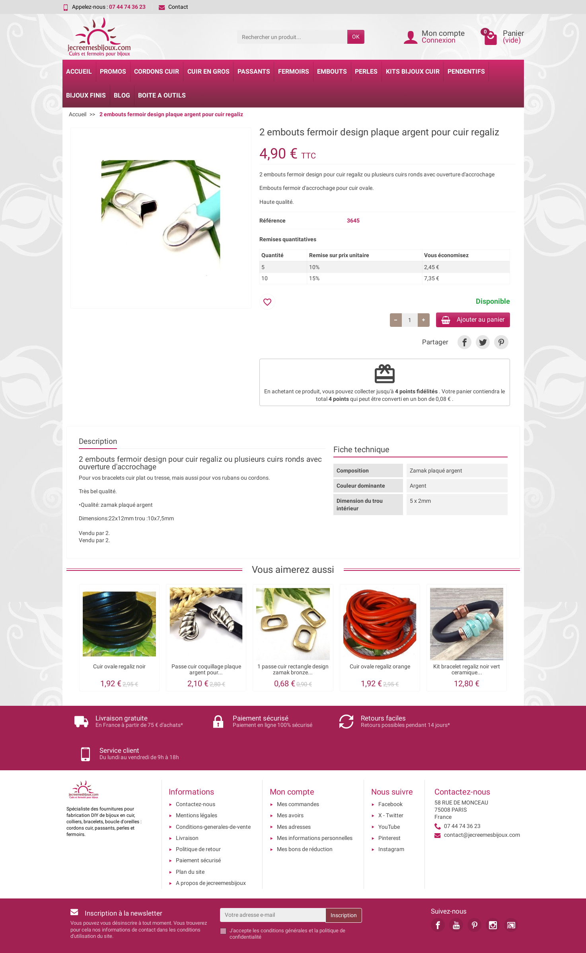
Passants (254, 71)
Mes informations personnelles (314, 813)
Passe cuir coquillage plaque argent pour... (206, 671)
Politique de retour (198, 824)
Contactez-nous (195, 779)
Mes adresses (294, 802)
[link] (464, 344)
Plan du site (190, 847)
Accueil (79, 71)
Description (98, 442)
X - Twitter (390, 790)
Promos (113, 71)
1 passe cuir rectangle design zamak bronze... (293, 671)
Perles (366, 71)
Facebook (390, 779)
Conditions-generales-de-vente (213, 802)
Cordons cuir (156, 71)
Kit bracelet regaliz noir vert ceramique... (466, 671)
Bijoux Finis (86, 95)
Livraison (187, 813)
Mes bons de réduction (305, 824)
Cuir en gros (208, 71)
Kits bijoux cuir (413, 71)
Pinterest (389, 813)
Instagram (391, 824)
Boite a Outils (162, 95)
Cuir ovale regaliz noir (119, 668)
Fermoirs (293, 71)
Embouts (332, 71)
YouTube (389, 802)
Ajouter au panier (468, 320)
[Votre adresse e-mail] (272, 890)
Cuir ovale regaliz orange (380, 668)
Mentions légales (196, 790)
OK (356, 36)
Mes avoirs (290, 790)
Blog (122, 95)
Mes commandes (298, 779)
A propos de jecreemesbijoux (211, 858)
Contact (173, 7)
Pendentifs (466, 71)
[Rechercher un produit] (292, 36)
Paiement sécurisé (198, 835)
